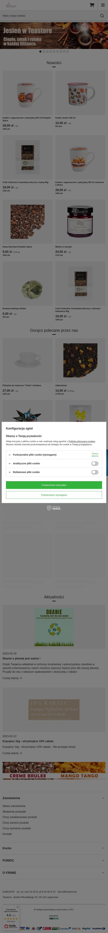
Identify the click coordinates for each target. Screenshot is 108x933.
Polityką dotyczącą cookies (82, 441)
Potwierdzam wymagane (54, 495)
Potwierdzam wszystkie (54, 485)
